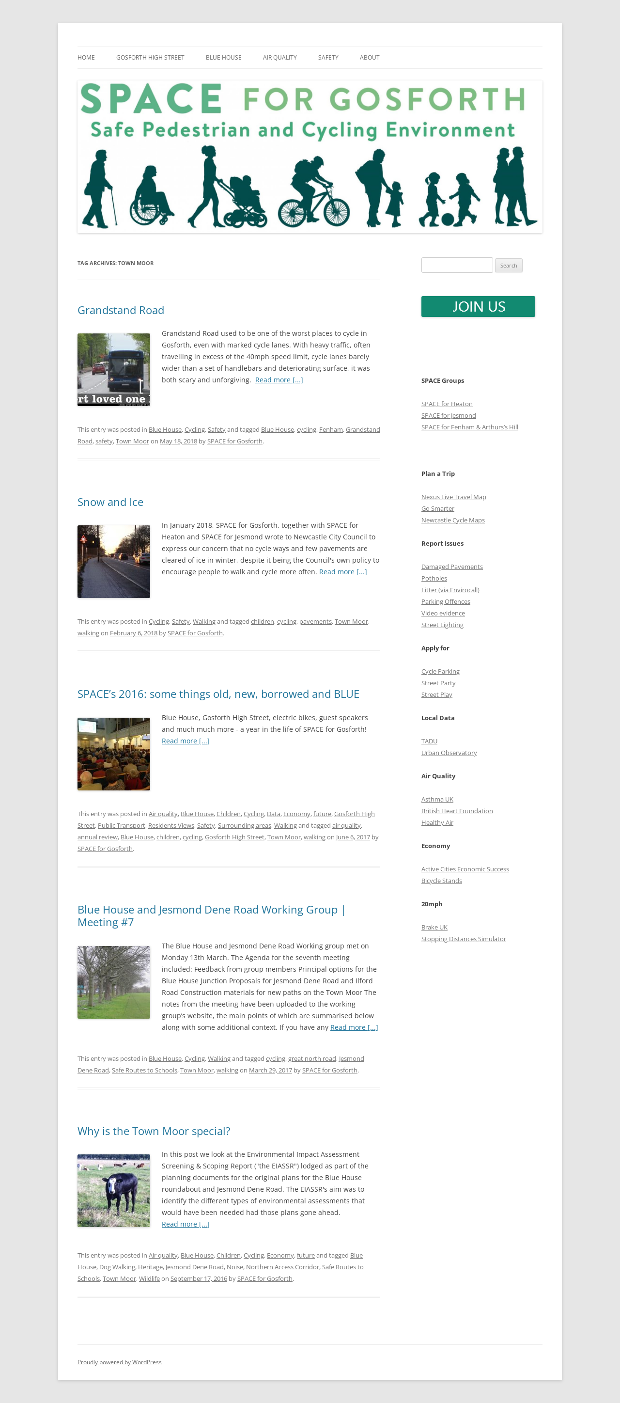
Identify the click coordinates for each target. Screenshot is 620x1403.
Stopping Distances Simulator (463, 938)
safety (104, 441)
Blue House (224, 57)
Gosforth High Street (150, 57)
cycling (306, 429)
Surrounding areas (244, 825)
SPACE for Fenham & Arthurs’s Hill (469, 427)
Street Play (436, 694)
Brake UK (434, 927)
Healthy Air (437, 822)
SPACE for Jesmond (448, 415)
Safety (328, 57)
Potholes (434, 578)
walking (88, 633)
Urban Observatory (449, 752)
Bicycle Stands (441, 880)
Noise (235, 1266)
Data (273, 813)
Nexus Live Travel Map (453, 496)
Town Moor (132, 441)
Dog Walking (117, 1266)
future (322, 813)
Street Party (438, 682)
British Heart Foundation (457, 810)
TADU (429, 741)
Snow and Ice (110, 501)
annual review (98, 837)
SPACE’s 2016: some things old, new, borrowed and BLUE (218, 693)
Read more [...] (279, 379)
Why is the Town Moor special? (154, 1130)
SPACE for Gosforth (235, 441)
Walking (204, 621)
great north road (312, 1058)
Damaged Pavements (452, 566)
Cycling (195, 429)
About (370, 57)
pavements (315, 621)
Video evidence (443, 613)
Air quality (280, 57)
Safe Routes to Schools (144, 1070)
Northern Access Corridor (282, 1266)
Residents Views (171, 825)
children (262, 621)
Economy (296, 813)
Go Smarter (437, 508)
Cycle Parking (440, 671)
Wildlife (149, 1278)
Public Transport (121, 825)
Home (86, 57)
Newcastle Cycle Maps (453, 520)
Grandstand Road (121, 309)
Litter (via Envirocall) (450, 589)
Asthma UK (437, 799)
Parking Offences (445, 601)
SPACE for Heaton (447, 403)
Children (229, 813)
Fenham (331, 429)
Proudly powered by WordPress (120, 1362)
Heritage (150, 1266)
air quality (346, 825)
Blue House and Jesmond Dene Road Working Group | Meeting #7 (212, 915)
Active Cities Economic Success (465, 869)
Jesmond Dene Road (195, 1266)
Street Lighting (442, 624)
